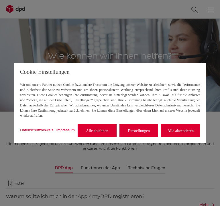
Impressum (65, 130)
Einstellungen (139, 130)
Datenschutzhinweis (36, 130)
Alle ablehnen (97, 130)
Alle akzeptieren (180, 130)
